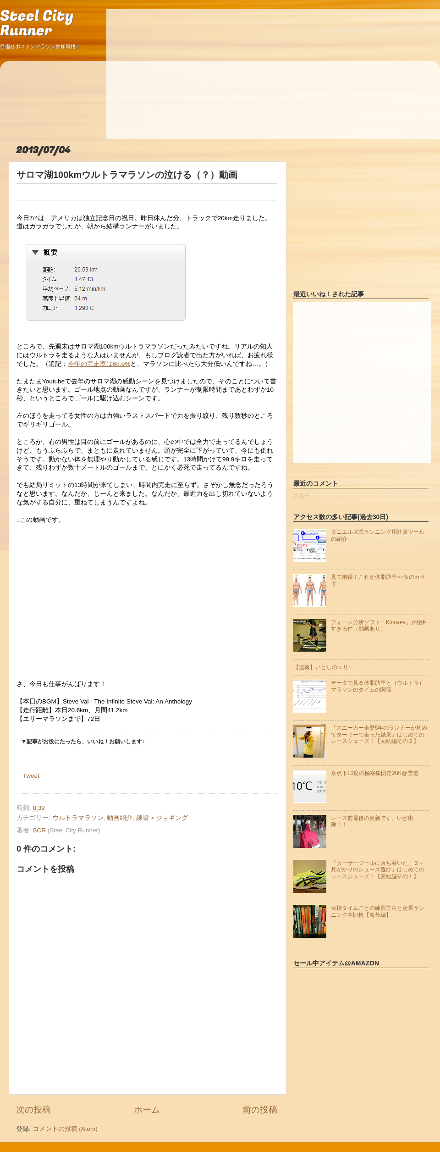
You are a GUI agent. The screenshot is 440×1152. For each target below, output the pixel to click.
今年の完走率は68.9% (99, 363)
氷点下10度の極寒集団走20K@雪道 (374, 773)
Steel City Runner (36, 24)
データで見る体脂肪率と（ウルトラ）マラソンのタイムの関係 (377, 686)
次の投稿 (33, 1109)
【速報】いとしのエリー (323, 667)
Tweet (31, 775)
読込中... (303, 495)
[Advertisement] (198, 73)
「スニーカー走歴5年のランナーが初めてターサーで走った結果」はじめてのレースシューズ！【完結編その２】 (379, 734)
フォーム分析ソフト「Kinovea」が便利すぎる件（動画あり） (379, 625)
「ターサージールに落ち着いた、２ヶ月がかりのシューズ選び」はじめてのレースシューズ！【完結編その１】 (377, 870)
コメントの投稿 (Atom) (65, 1128)
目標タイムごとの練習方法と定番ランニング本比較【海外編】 (377, 911)
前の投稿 (259, 1109)
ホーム (147, 1109)
